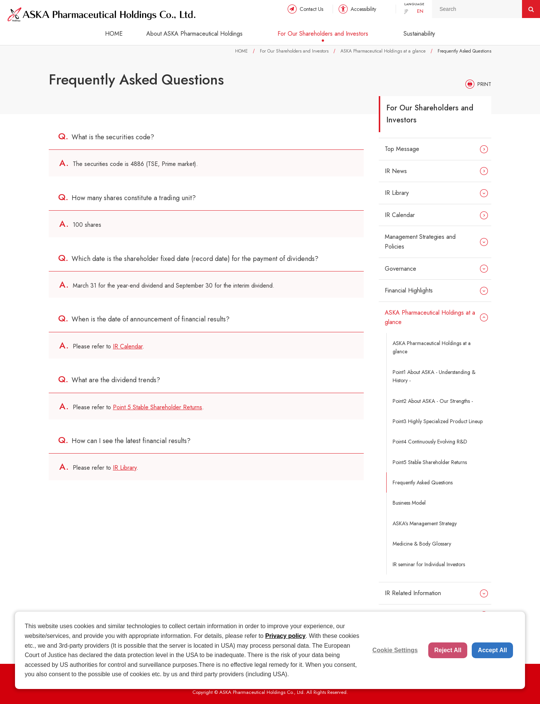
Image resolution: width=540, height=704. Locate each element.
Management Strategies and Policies (420, 241)
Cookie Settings (395, 650)
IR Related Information (413, 593)
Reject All (447, 650)
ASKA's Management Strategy (425, 523)
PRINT (484, 84)
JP (406, 11)
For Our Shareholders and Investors (323, 33)
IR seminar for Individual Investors (429, 564)
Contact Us (311, 9)
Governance (400, 268)
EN (420, 11)
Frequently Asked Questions (423, 482)
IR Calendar (127, 346)
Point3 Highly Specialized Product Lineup (438, 421)
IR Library (124, 467)
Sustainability (419, 33)
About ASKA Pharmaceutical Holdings (194, 33)
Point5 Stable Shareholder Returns (430, 462)
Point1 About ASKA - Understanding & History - (434, 376)
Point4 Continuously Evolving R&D (430, 441)
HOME (114, 33)
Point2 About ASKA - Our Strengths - (433, 401)
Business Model (409, 503)
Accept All (492, 650)
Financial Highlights (409, 290)
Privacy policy (285, 636)
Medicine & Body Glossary (422, 543)
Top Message (402, 149)
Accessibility (363, 9)
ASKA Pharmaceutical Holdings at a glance (383, 51)
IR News (396, 171)
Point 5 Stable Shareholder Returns (157, 407)
